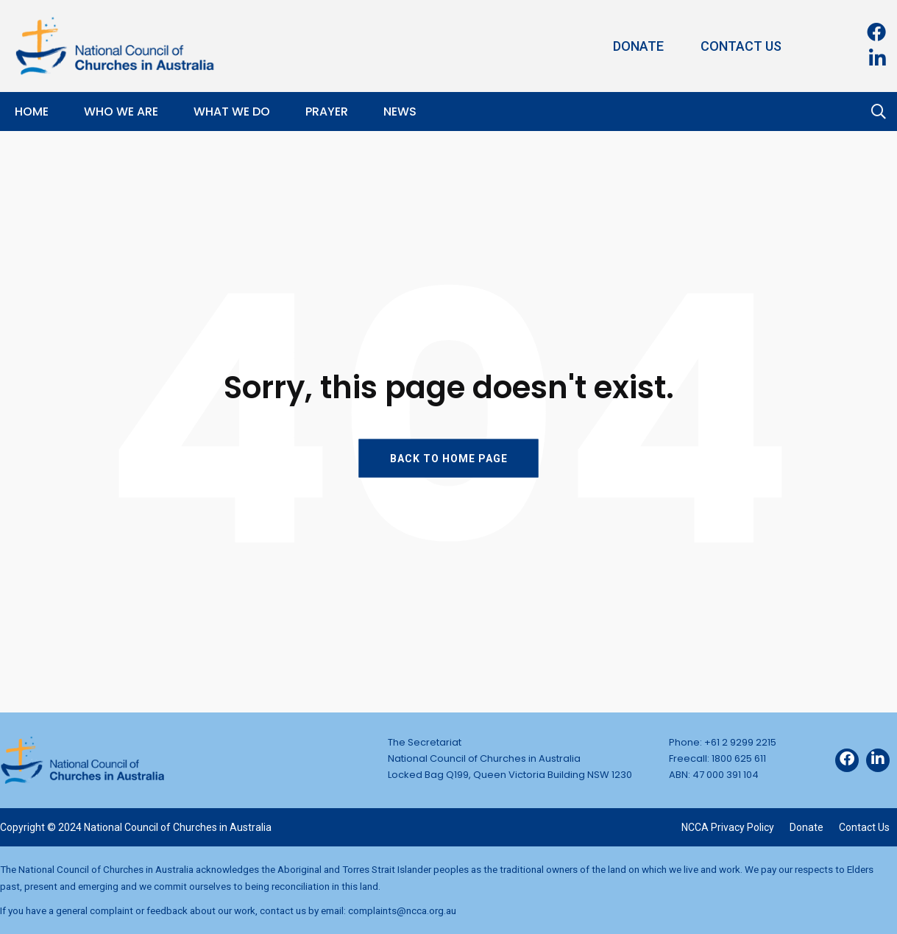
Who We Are (121, 111)
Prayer (326, 111)
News (399, 111)
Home (32, 111)
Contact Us (741, 46)
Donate (638, 46)
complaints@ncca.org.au (402, 910)
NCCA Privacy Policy (727, 827)
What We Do (232, 111)
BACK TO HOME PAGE (449, 458)
